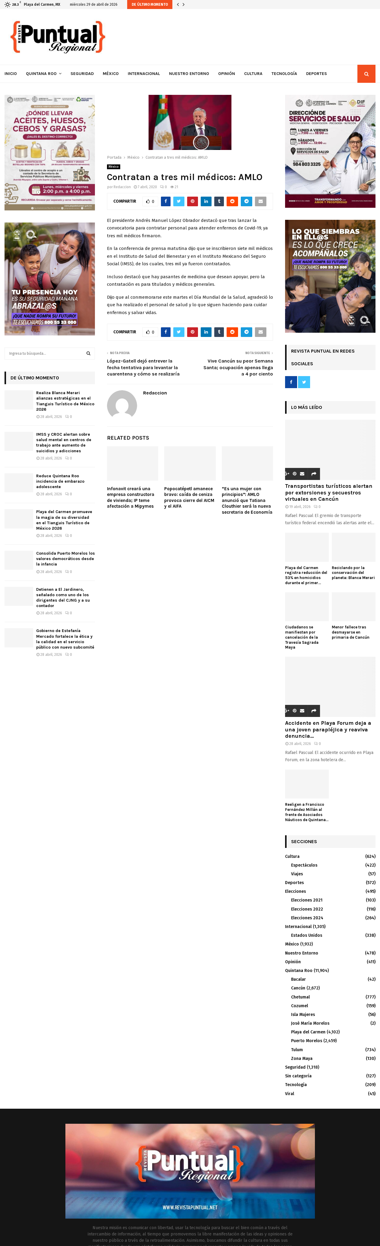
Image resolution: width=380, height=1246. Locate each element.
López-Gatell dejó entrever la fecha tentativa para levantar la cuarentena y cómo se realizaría (143, 367)
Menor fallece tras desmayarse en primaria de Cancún (350, 632)
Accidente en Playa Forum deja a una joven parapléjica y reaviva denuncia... (328, 729)
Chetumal (300, 997)
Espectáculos (304, 865)
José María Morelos (310, 1023)
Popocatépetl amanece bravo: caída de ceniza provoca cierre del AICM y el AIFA (189, 497)
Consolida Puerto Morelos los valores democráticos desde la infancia (65, 559)
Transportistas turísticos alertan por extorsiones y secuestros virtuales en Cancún (328, 492)
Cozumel (299, 1005)
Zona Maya (301, 1058)
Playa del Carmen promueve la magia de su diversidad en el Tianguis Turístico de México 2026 (64, 520)
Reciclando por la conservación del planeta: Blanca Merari (353, 572)
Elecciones (295, 891)
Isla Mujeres (303, 1014)
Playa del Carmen (308, 1032)
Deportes (316, 73)
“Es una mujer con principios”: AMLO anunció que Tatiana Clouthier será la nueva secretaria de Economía (247, 500)
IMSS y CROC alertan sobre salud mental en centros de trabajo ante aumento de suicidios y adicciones (63, 442)
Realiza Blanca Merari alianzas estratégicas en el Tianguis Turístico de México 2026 (65, 401)
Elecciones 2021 (306, 900)
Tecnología (284, 73)
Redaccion (122, 187)
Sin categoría (298, 1076)
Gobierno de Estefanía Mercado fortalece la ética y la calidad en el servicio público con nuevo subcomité (65, 639)
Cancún (298, 988)
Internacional (144, 73)
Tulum (297, 1049)
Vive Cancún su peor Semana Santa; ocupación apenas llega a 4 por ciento (238, 367)
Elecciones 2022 (307, 909)
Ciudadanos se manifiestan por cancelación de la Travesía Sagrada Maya (302, 637)
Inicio (11, 73)
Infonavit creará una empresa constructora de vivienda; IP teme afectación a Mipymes (130, 497)
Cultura (253, 73)
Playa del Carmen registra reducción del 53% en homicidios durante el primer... (306, 575)
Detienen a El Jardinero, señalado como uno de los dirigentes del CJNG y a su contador (63, 598)
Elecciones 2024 (307, 917)
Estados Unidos (306, 935)
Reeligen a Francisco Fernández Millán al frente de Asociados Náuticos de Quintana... (306, 812)
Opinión (226, 73)
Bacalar (298, 979)
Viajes (297, 874)
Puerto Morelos (306, 1040)
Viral (289, 1093)
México (111, 73)
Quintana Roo (41, 73)
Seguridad (82, 73)
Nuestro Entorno (189, 73)
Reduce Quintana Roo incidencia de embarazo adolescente (60, 481)
